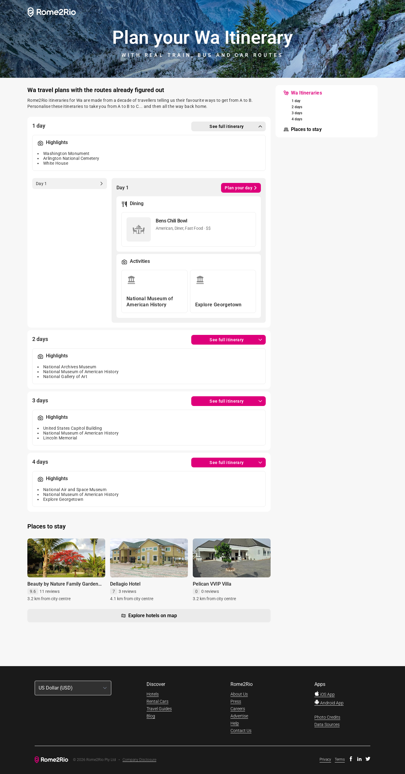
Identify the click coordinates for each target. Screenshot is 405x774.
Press (235, 701)
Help (234, 723)
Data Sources (327, 724)
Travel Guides (159, 708)
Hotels (153, 694)
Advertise (239, 716)
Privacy (325, 759)
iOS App (324, 694)
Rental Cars (157, 701)
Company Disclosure (139, 760)
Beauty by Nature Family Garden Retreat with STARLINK (62, 587)
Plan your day (241, 187)
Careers (237, 708)
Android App (329, 702)
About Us (239, 694)
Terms (340, 759)
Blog (151, 716)
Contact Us (240, 730)
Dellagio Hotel (125, 584)
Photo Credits (327, 717)
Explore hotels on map (149, 616)
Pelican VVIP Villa (212, 584)
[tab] (69, 183)
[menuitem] (302, 93)
